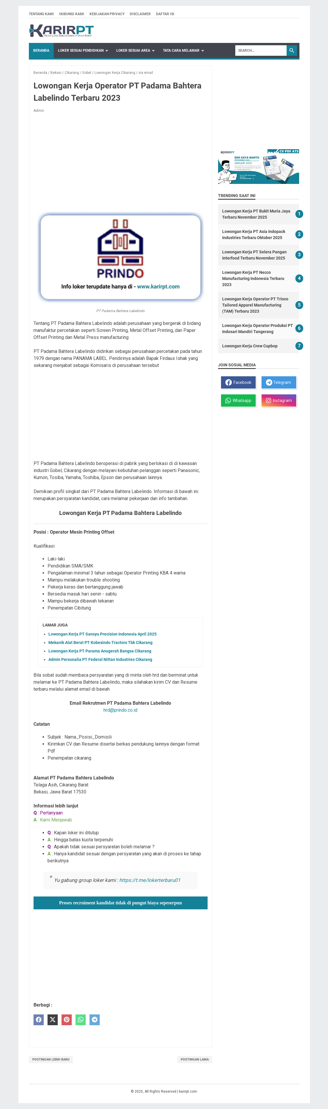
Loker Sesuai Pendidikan (81, 50)
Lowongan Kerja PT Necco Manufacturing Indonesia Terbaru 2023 (253, 278)
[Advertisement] (120, 161)
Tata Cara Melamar (181, 50)
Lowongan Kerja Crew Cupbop (250, 346)
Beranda (41, 50)
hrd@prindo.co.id (120, 710)
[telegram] (95, 1019)
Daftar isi (165, 14)
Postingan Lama (195, 1059)
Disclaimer (140, 14)
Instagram (279, 400)
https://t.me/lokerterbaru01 (149, 880)
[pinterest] (67, 1019)
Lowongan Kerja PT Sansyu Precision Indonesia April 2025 (102, 634)
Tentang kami (41, 14)
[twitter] (53, 1019)
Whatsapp (238, 400)
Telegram (278, 382)
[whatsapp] (81, 1019)
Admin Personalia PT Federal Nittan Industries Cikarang (100, 659)
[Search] (261, 50)
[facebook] (39, 1019)
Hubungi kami (71, 14)
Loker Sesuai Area (133, 50)
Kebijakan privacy (107, 14)
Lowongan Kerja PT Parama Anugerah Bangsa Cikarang (99, 651)
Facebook (238, 382)
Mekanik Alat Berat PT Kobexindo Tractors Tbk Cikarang (100, 642)
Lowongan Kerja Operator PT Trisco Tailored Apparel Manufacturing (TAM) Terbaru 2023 (255, 305)
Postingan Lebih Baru (50, 1059)
